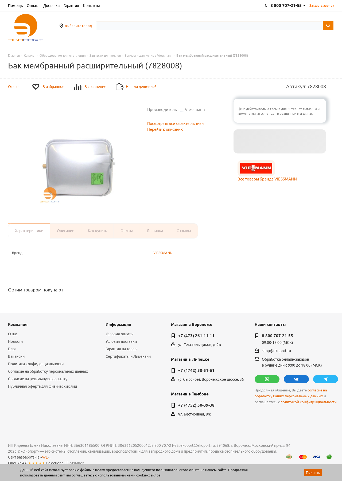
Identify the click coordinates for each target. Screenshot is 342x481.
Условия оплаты (120, 334)
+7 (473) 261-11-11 (196, 335)
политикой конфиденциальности (309, 402)
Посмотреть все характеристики (175, 123)
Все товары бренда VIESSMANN (267, 179)
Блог (12, 349)
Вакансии (16, 356)
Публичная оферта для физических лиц (42, 386)
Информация (118, 324)
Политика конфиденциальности (36, 364)
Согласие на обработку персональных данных (48, 371)
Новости (15, 341)
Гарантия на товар (121, 349)
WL (45, 457)
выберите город (78, 26)
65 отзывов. (74, 463)
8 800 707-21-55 (277, 335)
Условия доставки (121, 341)
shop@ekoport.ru (276, 351)
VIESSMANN (162, 253)
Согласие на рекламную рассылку (37, 379)
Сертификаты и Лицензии (128, 356)
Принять (313, 472)
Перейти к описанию (165, 129)
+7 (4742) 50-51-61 (196, 370)
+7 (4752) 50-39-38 (196, 405)
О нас (13, 334)
